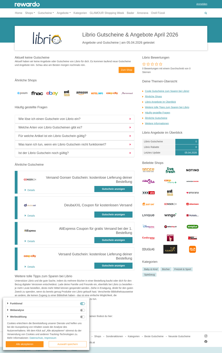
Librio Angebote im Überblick (160, 101)
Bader (130, 12)
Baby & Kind (150, 269)
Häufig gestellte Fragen (157, 112)
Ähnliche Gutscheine (156, 118)
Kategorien (80, 12)
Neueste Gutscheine (179, 336)
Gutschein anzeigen (113, 189)
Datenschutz (36, 337)
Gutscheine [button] (45, 12)
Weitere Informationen (157, 123)
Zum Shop (126, 69)
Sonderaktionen (114, 336)
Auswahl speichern (67, 344)
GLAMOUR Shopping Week (107, 12)
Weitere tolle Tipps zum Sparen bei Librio (167, 107)
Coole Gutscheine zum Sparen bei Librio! (167, 91)
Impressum (50, 337)
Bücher (166, 269)
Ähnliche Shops (153, 96)
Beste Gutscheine (154, 336)
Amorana (142, 12)
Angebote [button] (63, 12)
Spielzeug (149, 274)
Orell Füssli (158, 12)
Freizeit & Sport (182, 269)
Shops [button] (29, 12)
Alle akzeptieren (24, 344)
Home (18, 12)
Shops (97, 336)
